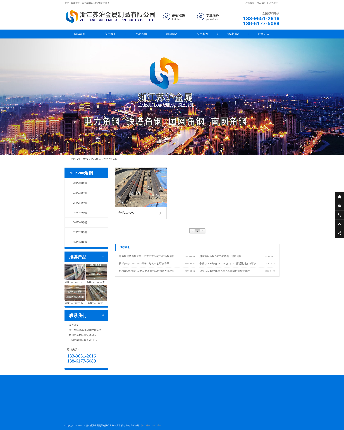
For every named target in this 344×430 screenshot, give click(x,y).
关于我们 (110, 33)
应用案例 (202, 33)
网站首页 (80, 33)
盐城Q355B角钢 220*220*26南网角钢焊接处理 (224, 271)
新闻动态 (172, 33)
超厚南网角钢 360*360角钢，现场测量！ (221, 256)
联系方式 (263, 33)
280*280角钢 (78, 212)
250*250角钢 (78, 202)
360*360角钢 (78, 242)
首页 (85, 159)
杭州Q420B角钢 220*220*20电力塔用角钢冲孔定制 (147, 271)
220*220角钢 (78, 193)
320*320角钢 (78, 232)
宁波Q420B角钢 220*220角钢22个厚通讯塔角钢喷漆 (227, 263)
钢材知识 (233, 33)
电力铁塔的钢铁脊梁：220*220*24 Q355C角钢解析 (147, 256)
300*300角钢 (78, 222)
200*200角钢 (110, 159)
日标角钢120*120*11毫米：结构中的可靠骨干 (144, 263)
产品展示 (141, 33)
